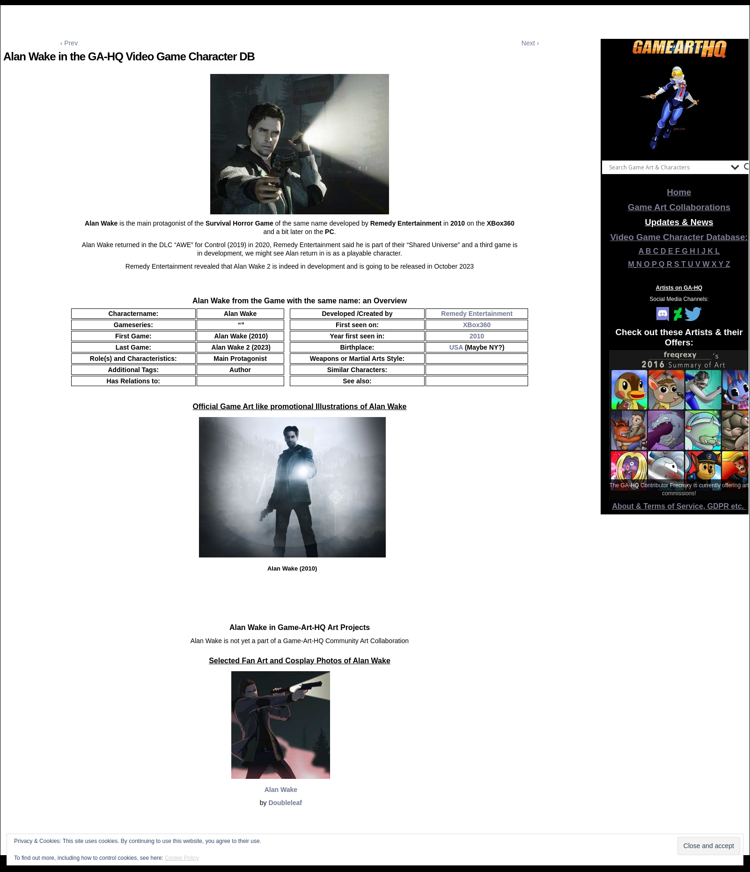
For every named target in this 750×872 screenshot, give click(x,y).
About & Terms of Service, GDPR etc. (679, 506)
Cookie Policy (182, 858)
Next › (530, 43)
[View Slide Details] (679, 107)
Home (679, 192)
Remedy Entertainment (476, 313)
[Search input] (667, 167)
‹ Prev (69, 43)
